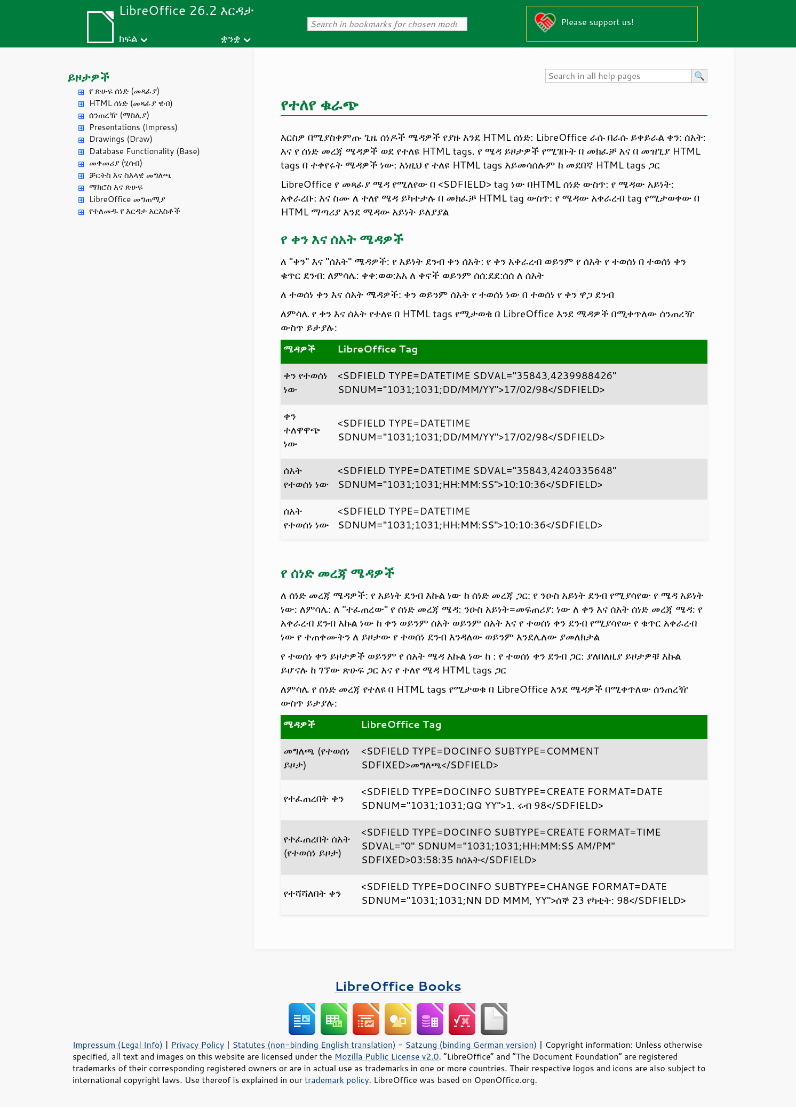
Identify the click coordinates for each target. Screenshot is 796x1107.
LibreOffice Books (398, 985)
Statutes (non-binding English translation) (313, 1044)
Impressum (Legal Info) (118, 1044)
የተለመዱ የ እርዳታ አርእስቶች (134, 210)
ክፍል (128, 38)
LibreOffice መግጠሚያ (127, 199)
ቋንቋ (231, 38)
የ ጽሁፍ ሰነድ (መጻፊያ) (124, 91)
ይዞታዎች (88, 77)
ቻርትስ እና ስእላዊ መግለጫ (130, 175)
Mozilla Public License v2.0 (387, 1056)
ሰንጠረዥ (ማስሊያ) (119, 115)
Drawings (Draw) (121, 139)
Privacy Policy (197, 1044)
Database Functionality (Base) (144, 151)
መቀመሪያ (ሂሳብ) (115, 163)
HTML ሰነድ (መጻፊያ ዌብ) (131, 103)
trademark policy (337, 1080)
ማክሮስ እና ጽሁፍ (116, 186)
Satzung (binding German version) (471, 1044)
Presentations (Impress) (133, 127)
